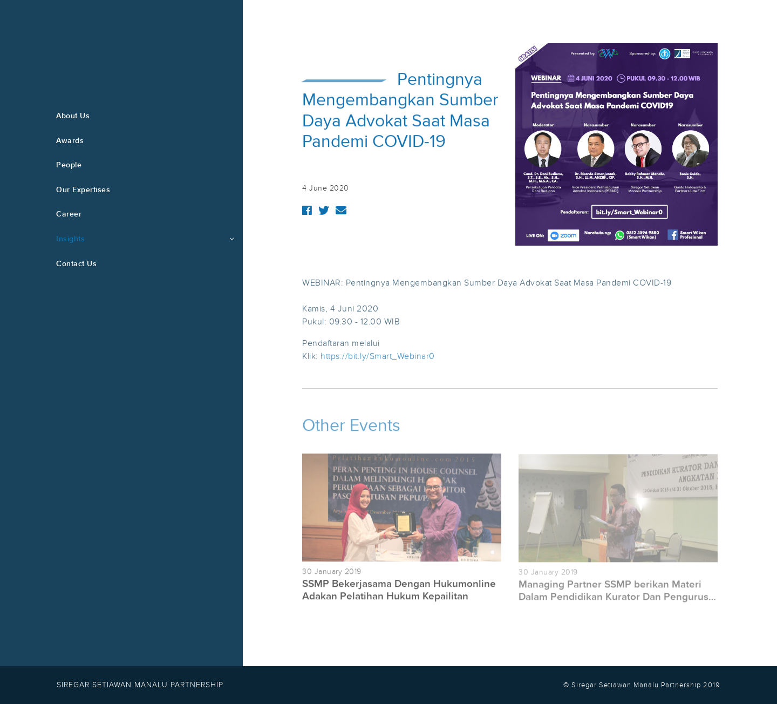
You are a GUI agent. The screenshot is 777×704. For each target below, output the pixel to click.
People (68, 165)
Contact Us (76, 263)
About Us (73, 115)
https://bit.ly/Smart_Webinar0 (378, 356)
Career (68, 214)
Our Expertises (83, 189)
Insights (70, 238)
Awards (70, 140)
